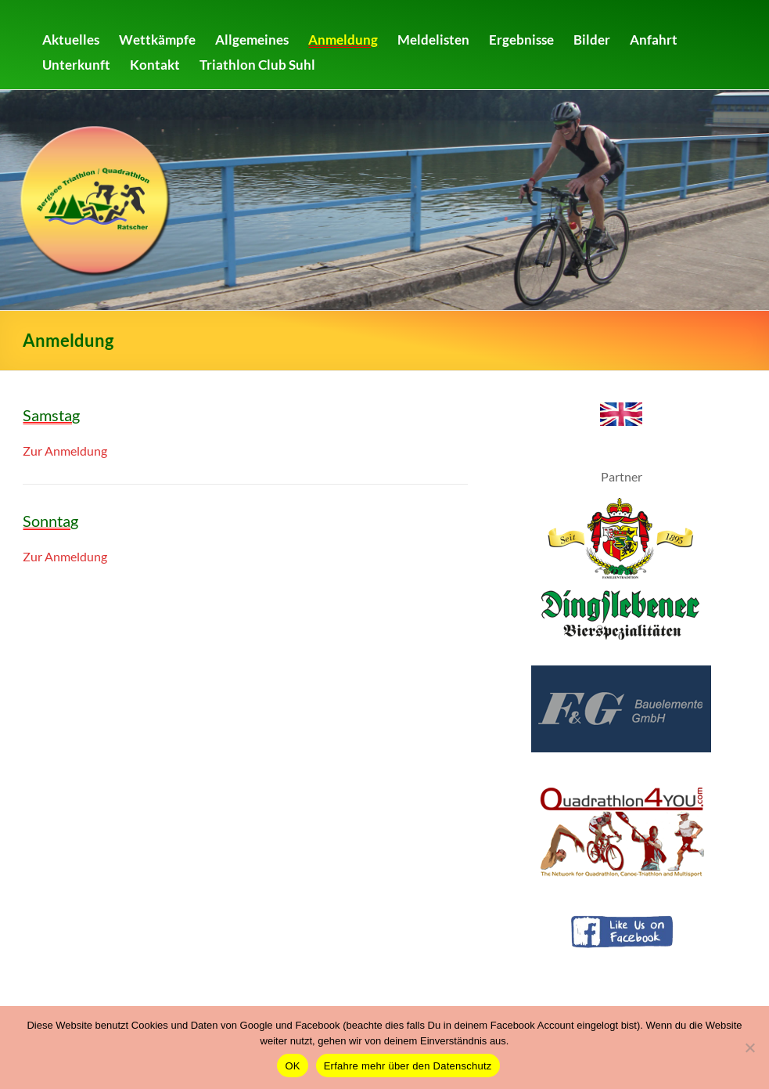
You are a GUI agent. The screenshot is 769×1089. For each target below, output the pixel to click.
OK (292, 1066)
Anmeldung (343, 39)
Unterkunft (76, 64)
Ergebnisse (521, 39)
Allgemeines (252, 39)
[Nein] (749, 1047)
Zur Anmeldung (65, 450)
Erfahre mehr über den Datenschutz (408, 1066)
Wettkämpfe (157, 39)
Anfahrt (653, 39)
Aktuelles (70, 39)
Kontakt (155, 64)
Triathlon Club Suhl (257, 64)
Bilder (591, 39)
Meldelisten (433, 39)
